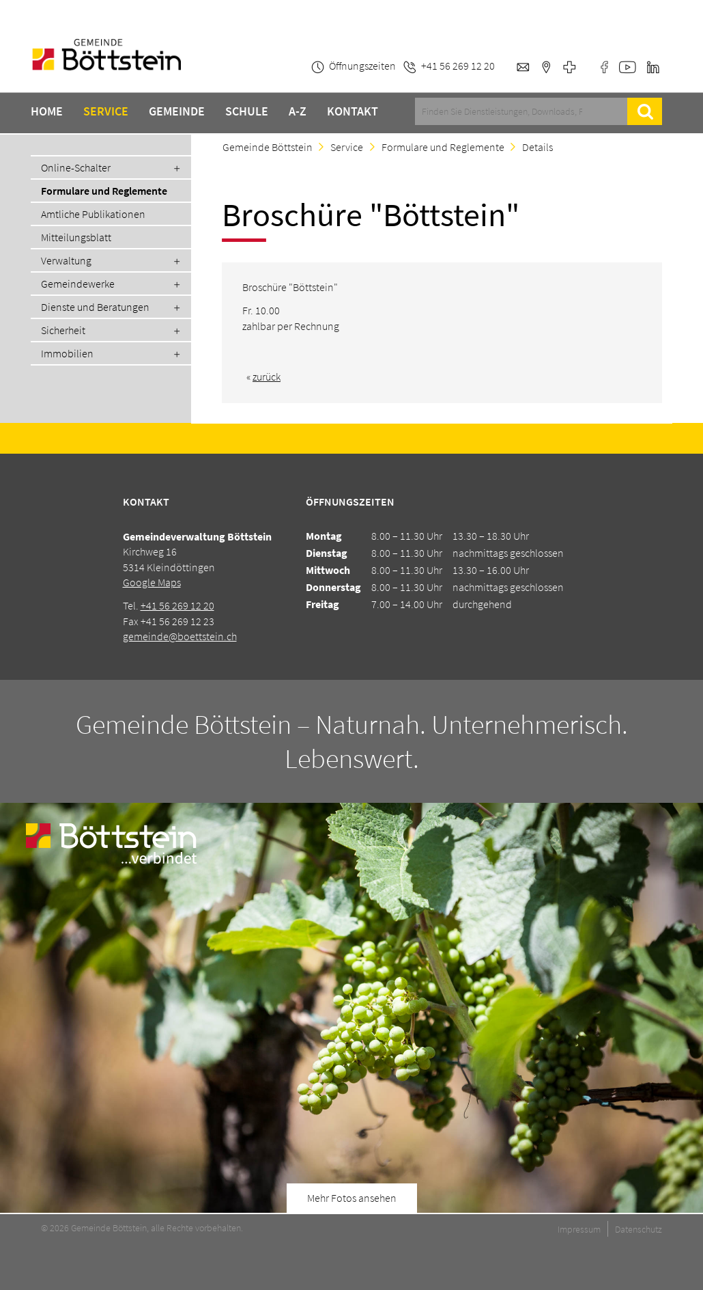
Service (105, 111)
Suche (644, 111)
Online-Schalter (76, 167)
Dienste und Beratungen (95, 307)
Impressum (579, 1229)
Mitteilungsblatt (76, 237)
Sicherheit (63, 330)
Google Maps (152, 582)
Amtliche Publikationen (93, 214)
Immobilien (67, 353)
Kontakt (352, 111)
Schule (246, 111)
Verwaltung (66, 260)
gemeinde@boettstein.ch (180, 636)
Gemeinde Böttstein (268, 147)
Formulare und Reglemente (104, 190)
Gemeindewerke (78, 283)
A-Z (297, 111)
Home (47, 111)
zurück (267, 376)
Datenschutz (638, 1229)
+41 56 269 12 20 (177, 605)
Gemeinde (177, 111)
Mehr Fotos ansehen (352, 1198)
